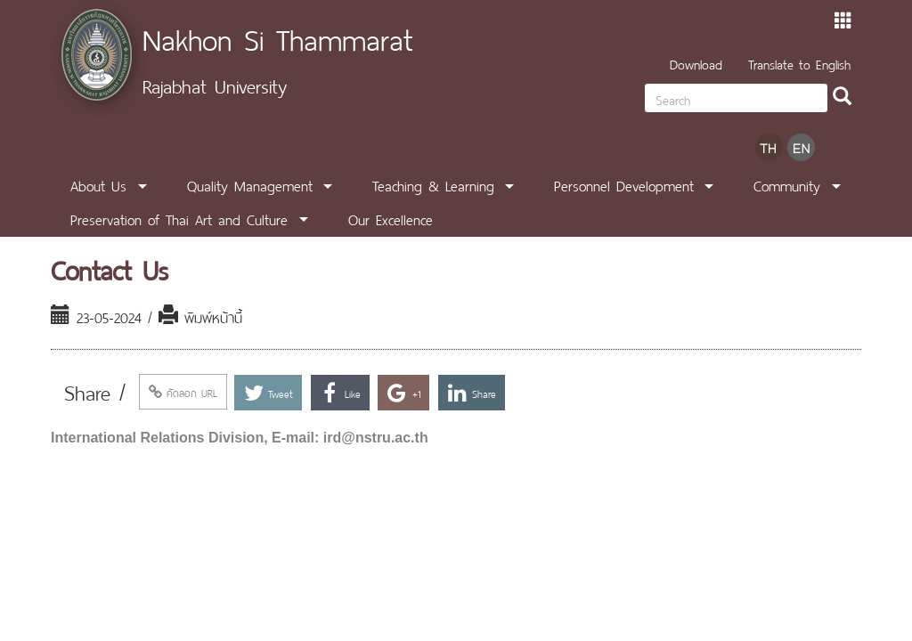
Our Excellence (390, 218)
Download (696, 63)
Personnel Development (624, 184)
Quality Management (250, 184)
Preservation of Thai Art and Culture (179, 218)
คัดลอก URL (183, 392)
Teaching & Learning (433, 184)
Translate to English (799, 63)
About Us (98, 184)
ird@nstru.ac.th (375, 437)
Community (786, 184)
